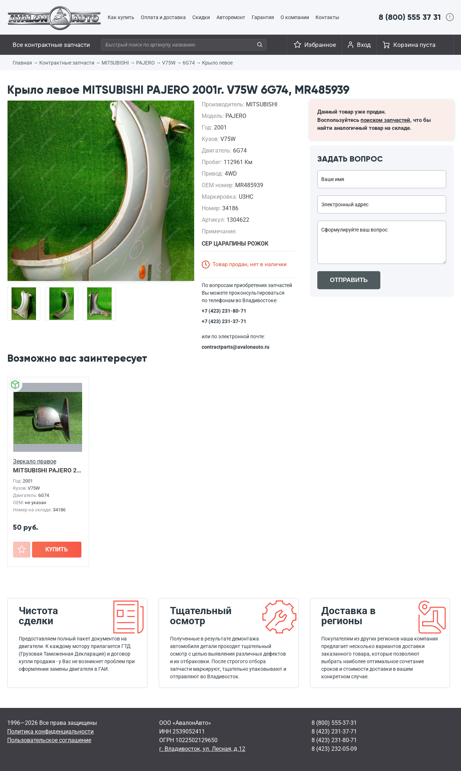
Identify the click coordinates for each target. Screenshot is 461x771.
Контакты (327, 17)
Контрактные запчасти (66, 63)
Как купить (121, 17)
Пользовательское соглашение (49, 740)
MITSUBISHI (115, 63)
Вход (364, 44)
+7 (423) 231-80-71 (224, 311)
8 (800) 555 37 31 (410, 17)
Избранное (320, 44)
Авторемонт (230, 17)
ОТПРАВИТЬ (349, 280)
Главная (22, 63)
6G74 (189, 63)
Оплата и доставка (163, 17)
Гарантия (263, 17)
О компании (295, 17)
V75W (168, 63)
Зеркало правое (34, 461)
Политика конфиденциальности (50, 731)
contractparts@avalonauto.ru (235, 347)
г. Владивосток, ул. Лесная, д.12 (202, 748)
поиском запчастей (385, 120)
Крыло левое (217, 63)
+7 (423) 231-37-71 (224, 321)
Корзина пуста (414, 44)
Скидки (201, 17)
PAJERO (145, 63)
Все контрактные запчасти (51, 44)
